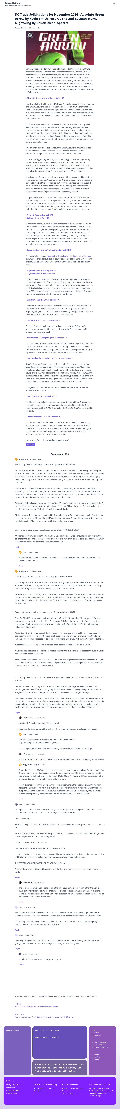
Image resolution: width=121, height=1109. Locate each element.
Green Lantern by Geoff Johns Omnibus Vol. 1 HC (49, 250)
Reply (17, 547)
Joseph (21, 804)
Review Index (97, 1045)
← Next (18, 1004)
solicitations (30, 444)
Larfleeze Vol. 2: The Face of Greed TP (44, 320)
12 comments (34, 28)
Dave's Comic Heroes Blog (45, 1085)
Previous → (19, 1014)
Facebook (95, 1054)
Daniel (21, 907)
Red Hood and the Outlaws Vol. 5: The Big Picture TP (50, 358)
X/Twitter (96, 1057)
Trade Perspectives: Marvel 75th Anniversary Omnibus (37, 1006)
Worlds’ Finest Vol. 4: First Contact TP (43, 416)
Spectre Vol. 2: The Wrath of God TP (43, 300)
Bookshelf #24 (12, 1091)
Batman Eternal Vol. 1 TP (38, 218)
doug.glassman (24, 459)
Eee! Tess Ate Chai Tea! (100, 1085)
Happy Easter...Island (44, 1088)
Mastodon (95, 1059)
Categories (96, 1035)
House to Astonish (70, 1085)
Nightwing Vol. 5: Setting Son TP (41, 270)
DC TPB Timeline (99, 1042)
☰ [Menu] (114, 3)
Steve (24, 552)
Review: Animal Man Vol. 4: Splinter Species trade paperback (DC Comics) (44, 1017)
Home (93, 1030)
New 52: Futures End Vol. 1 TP (40, 215)
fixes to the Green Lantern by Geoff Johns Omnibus (69, 256)
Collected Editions (12, 3)
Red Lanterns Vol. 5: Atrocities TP (42, 396)
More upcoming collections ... (49, 1037)
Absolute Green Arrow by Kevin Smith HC (45, 98)
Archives (95, 1033)
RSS (93, 1062)
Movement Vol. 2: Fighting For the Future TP (47, 338)
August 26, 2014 (35, 459)
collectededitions (28, 718)
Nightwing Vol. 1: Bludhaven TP (41, 273)
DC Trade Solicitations (102, 1047)
